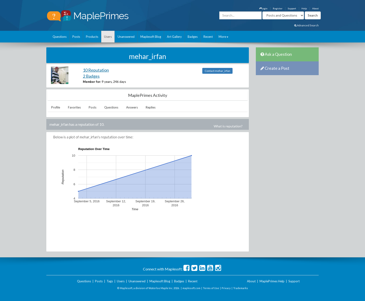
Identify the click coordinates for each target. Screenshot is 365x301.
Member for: (92, 82)
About (315, 8)
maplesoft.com (191, 288)
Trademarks (240, 288)
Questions (60, 36)
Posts (76, 36)
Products (92, 36)
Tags (110, 281)
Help (304, 8)
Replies (150, 107)
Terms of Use (211, 288)
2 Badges (91, 76)
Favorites (74, 107)
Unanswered (126, 36)
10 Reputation (96, 70)
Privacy (226, 288)
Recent (208, 36)
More (223, 36)
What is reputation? (228, 126)
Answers (132, 107)
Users (108, 36)
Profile (55, 107)
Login (263, 8)
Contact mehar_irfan (217, 71)
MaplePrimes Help (272, 281)
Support (292, 8)
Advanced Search (306, 25)
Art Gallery (174, 36)
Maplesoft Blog (150, 36)
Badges (193, 36)
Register (277, 8)
